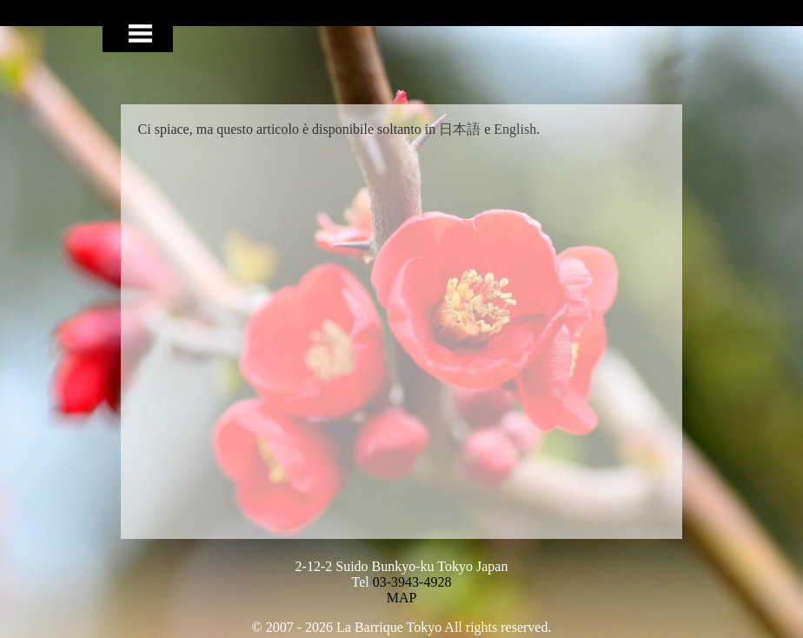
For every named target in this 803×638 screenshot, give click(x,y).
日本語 (460, 129)
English (515, 129)
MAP (402, 597)
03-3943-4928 (412, 582)
